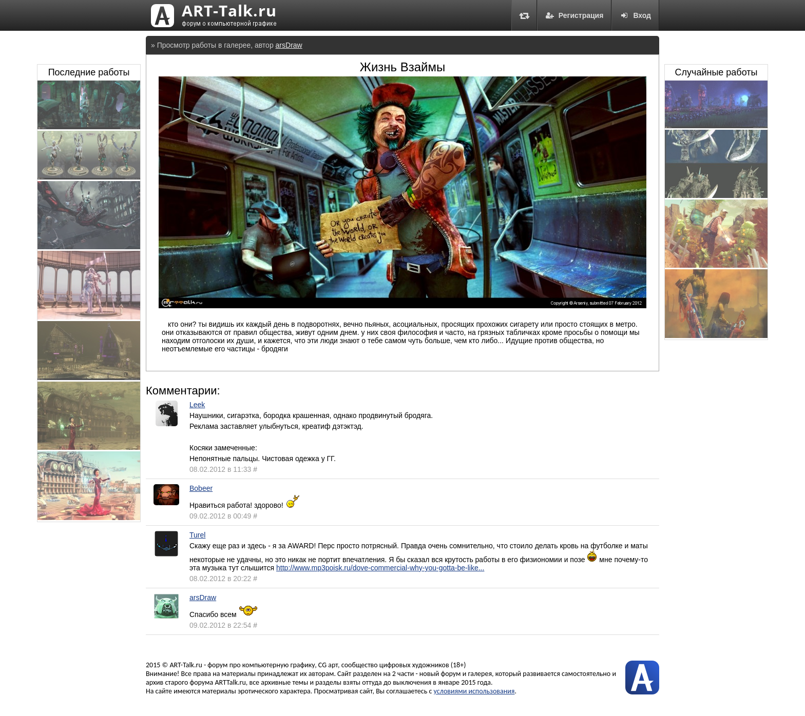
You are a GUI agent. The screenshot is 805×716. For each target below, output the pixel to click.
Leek (197, 405)
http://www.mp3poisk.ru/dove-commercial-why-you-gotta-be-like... (380, 568)
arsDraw (289, 45)
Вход (635, 15)
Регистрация (574, 15)
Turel (197, 535)
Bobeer (201, 488)
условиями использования (474, 691)
